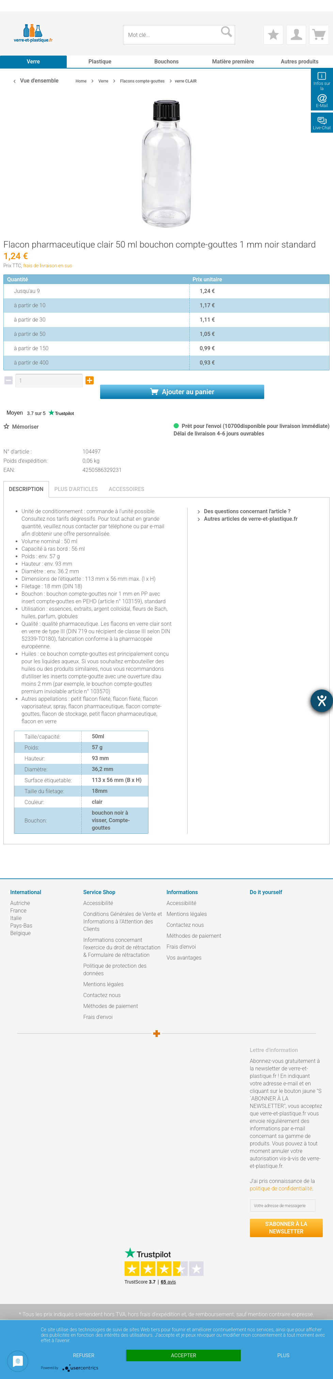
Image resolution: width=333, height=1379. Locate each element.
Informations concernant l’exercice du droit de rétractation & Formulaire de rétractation (122, 947)
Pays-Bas (21, 925)
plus (283, 1355)
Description (26, 489)
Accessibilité (98, 903)
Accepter (183, 1355)
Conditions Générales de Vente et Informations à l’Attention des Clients (122, 921)
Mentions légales (103, 984)
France (18, 910)
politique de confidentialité (281, 1188)
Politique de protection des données (115, 970)
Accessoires (126, 489)
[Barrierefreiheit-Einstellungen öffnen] (322, 701)
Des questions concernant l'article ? (244, 511)
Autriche (20, 903)
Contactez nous (102, 995)
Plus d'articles (76, 489)
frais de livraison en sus (47, 265)
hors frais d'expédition (154, 1314)
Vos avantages (184, 957)
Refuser (83, 1355)
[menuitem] (13, 5)
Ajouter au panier (182, 392)
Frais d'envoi (98, 1017)
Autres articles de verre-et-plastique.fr (248, 519)
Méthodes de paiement (110, 1006)
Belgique (20, 933)
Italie (15, 918)
